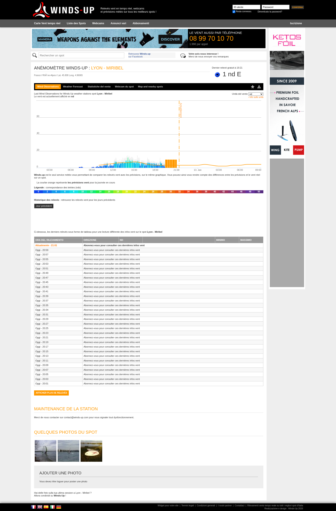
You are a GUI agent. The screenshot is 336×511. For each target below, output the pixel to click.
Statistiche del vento (99, 86)
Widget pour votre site (168, 505)
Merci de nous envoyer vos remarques (209, 55)
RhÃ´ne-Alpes (49, 75)
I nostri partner (225, 505)
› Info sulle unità (255, 97)
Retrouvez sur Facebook (139, 55)
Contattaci (239, 505)
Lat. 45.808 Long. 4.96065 (70, 75)
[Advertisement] (287, 223)
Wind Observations (48, 86)
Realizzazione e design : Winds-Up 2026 (283, 508)
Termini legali (187, 505)
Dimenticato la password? (270, 11)
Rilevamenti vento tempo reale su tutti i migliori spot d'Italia (275, 505)
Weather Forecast (73, 86)
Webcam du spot (124, 86)
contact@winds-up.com (76, 417)
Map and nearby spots (150, 86)
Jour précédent (44, 206)
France (37, 75)
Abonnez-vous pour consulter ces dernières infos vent (114, 245)
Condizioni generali (206, 505)
